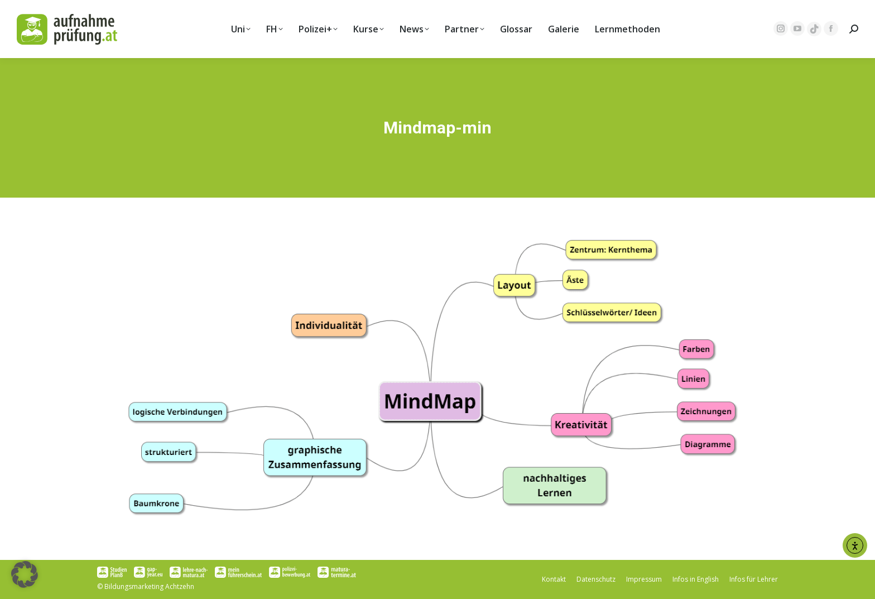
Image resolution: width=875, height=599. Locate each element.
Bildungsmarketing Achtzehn (149, 586)
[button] (24, 574)
